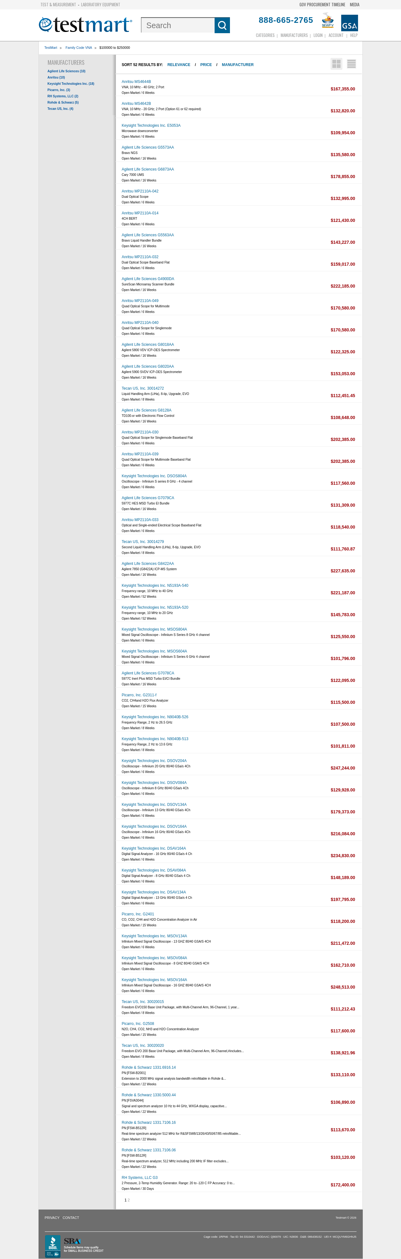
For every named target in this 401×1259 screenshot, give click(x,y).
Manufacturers (294, 35)
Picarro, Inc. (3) (59, 90)
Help (354, 35)
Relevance (178, 65)
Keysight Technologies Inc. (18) (71, 83)
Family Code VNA (79, 47)
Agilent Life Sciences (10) (67, 71)
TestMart (50, 47)
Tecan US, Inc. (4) (61, 108)
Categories (265, 35)
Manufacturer (237, 65)
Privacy (52, 1218)
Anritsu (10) (56, 77)
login (318, 35)
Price (206, 65)
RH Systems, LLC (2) (63, 96)
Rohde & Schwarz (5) (63, 102)
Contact (71, 1218)
